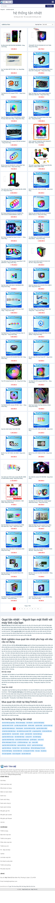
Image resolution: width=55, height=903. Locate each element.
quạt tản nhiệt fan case (7, 736)
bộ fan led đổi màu (47, 731)
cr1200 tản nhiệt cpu (22, 742)
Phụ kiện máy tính (5, 869)
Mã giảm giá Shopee (6, 818)
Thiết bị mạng (4, 831)
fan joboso (43, 750)
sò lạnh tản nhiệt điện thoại (8, 731)
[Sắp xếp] (47, 25)
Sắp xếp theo (38, 24)
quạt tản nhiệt (38, 725)
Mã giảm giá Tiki (5, 811)
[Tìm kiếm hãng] (23, 6)
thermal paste (19, 728)
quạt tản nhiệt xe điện (41, 728)
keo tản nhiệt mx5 (17, 750)
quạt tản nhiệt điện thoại (8, 739)
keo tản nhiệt (15, 734)
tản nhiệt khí (29, 722)
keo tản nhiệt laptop (7, 750)
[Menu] (53, 2)
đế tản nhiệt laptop (20, 722)
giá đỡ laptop (33, 739)
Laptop (2, 853)
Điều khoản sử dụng (6, 788)
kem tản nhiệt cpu (25, 748)
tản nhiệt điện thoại (19, 736)
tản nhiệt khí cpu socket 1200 (24, 731)
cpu (30, 742)
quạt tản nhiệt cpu (6, 748)
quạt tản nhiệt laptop (39, 722)
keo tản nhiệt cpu (37, 734)
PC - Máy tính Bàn (5, 850)
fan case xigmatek (6, 753)
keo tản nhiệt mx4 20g (29, 728)
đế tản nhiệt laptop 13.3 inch (9, 742)
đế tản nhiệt (31, 725)
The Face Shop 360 (16, 886)
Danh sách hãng (4, 799)
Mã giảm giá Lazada (6, 814)
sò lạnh (22, 734)
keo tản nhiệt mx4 (26, 753)
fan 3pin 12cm (15, 748)
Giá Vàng (24, 886)
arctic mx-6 (40, 739)
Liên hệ (2, 822)
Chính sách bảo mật (6, 784)
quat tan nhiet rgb (48, 725)
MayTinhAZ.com (26, 889)
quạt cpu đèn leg (22, 745)
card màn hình (28, 734)
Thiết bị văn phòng (5, 865)
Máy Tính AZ (34, 889)
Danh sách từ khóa (5, 807)
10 (38, 608)
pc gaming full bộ (37, 731)
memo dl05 (35, 742)
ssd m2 (29, 745)
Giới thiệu (3, 780)
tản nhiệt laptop (37, 736)
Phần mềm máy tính (6, 842)
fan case (37, 750)
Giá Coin (33, 886)
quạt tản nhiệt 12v (6, 734)
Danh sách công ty (5, 803)
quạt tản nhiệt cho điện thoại (9, 745)
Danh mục (3, 795)
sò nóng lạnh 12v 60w (28, 750)
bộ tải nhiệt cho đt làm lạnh (22, 739)
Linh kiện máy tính (10, 9)
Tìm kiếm (49, 6)
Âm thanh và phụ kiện (6, 861)
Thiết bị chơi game (5, 838)
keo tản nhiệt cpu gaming (8, 722)
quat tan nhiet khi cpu (37, 745)
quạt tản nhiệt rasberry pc (8, 728)
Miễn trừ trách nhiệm (6, 792)
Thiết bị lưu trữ (4, 846)
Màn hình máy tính (5, 834)
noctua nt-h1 (29, 736)
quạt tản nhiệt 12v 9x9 (7, 725)
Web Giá (28, 886)
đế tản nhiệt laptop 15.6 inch (38, 748)
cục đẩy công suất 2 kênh (20, 725)
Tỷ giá (9, 886)
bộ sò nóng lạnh (16, 753)
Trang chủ (2, 9)
